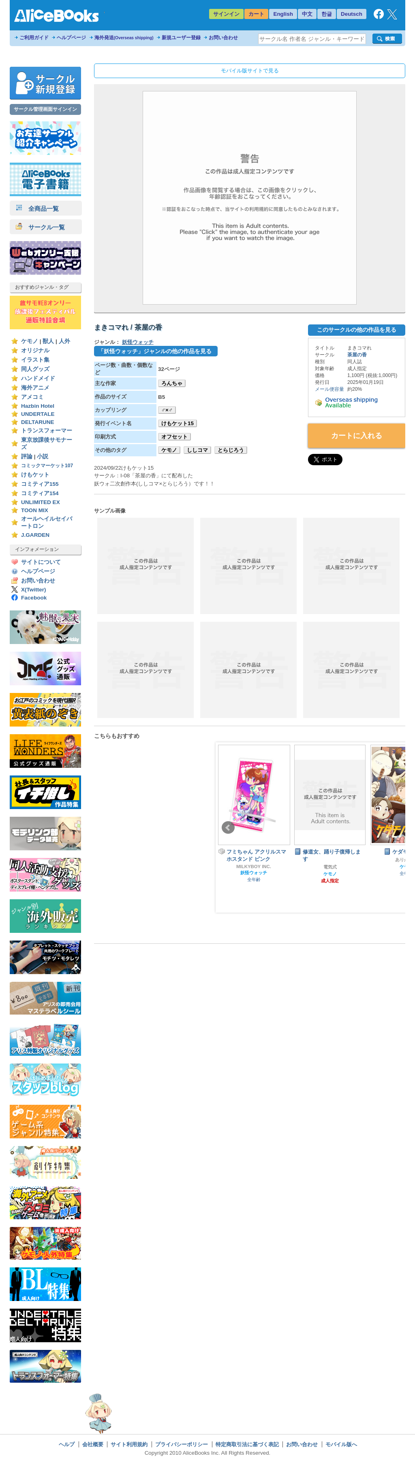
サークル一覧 (40, 227)
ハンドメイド (38, 378)
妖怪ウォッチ (138, 342)
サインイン (226, 14)
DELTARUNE (37, 422)
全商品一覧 (37, 208)
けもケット (35, 475)
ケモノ (29, 341)
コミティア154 (40, 493)
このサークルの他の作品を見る (356, 329)
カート (256, 14)
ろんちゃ (171, 383)
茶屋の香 (357, 355)
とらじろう (231, 450)
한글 (326, 14)
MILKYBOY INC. (253, 866)
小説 (42, 456)
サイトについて (41, 562)
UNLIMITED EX (40, 502)
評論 (26, 456)
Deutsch (351, 14)
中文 (307, 14)
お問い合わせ (223, 37)
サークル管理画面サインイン (45, 109)
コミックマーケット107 (47, 465)
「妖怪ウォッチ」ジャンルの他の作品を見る (155, 351)
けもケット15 (177, 423)
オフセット (174, 437)
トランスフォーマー (46, 431)
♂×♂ (167, 410)
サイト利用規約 (129, 1444)
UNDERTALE (38, 414)
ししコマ (197, 450)
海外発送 (124, 37)
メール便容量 (329, 389)
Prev (228, 827)
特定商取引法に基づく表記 (247, 1444)
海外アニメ (35, 388)
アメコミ (32, 397)
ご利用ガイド (34, 37)
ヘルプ (67, 1444)
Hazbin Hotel (37, 406)
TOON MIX (34, 510)
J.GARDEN (35, 535)
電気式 (330, 866)
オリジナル (35, 350)
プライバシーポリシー (181, 1444)
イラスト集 (35, 360)
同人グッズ (35, 369)
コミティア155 (40, 484)
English (283, 14)
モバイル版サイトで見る (250, 71)
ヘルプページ (71, 37)
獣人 (48, 341)
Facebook (34, 598)
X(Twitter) (33, 590)
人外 (64, 341)
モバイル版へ (341, 1444)
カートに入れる (356, 436)
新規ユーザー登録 (181, 37)
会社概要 (92, 1444)
